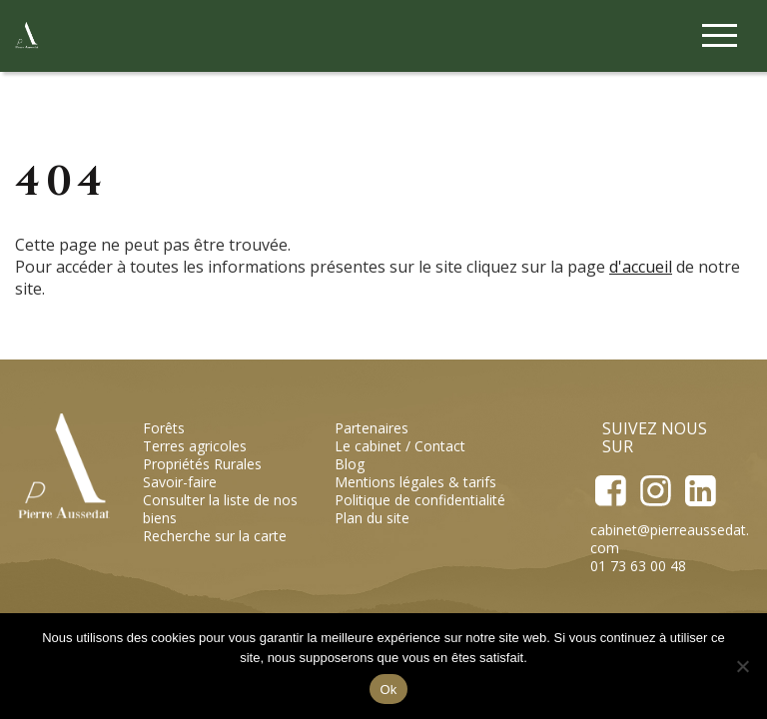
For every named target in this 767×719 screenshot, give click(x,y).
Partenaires (371, 427)
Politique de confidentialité (420, 499)
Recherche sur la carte (215, 535)
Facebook (610, 490)
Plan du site (372, 517)
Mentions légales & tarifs (415, 481)
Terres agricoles (195, 445)
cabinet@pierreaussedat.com (669, 538)
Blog (350, 463)
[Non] (742, 666)
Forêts (164, 427)
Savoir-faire (180, 481)
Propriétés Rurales (202, 463)
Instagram (654, 490)
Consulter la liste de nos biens (220, 508)
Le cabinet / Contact (400, 445)
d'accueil (640, 267)
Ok (388, 689)
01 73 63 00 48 (638, 565)
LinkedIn (699, 490)
